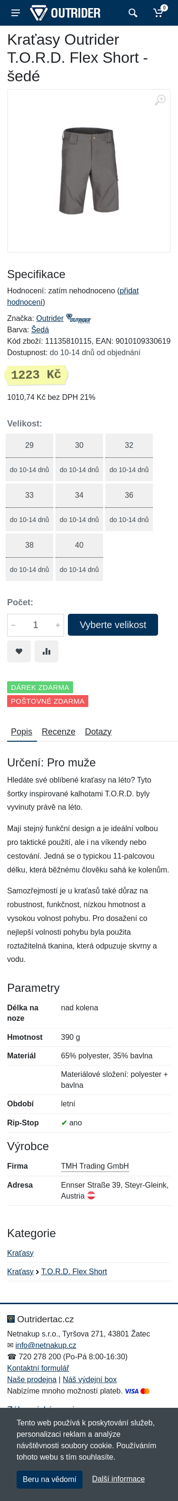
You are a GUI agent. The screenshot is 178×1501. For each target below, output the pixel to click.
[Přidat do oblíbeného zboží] (19, 651)
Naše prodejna (31, 1379)
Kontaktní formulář (38, 1368)
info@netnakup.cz (45, 1345)
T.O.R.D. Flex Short (74, 1272)
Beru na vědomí (49, 1479)
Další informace (118, 1479)
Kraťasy (20, 1253)
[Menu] (15, 12)
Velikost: (24, 423)
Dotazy (98, 731)
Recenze (58, 731)
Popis (21, 731)
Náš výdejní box (90, 1379)
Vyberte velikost (113, 625)
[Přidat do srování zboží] (46, 651)
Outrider (50, 318)
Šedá (40, 330)
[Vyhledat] (131, 13)
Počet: (20, 602)
